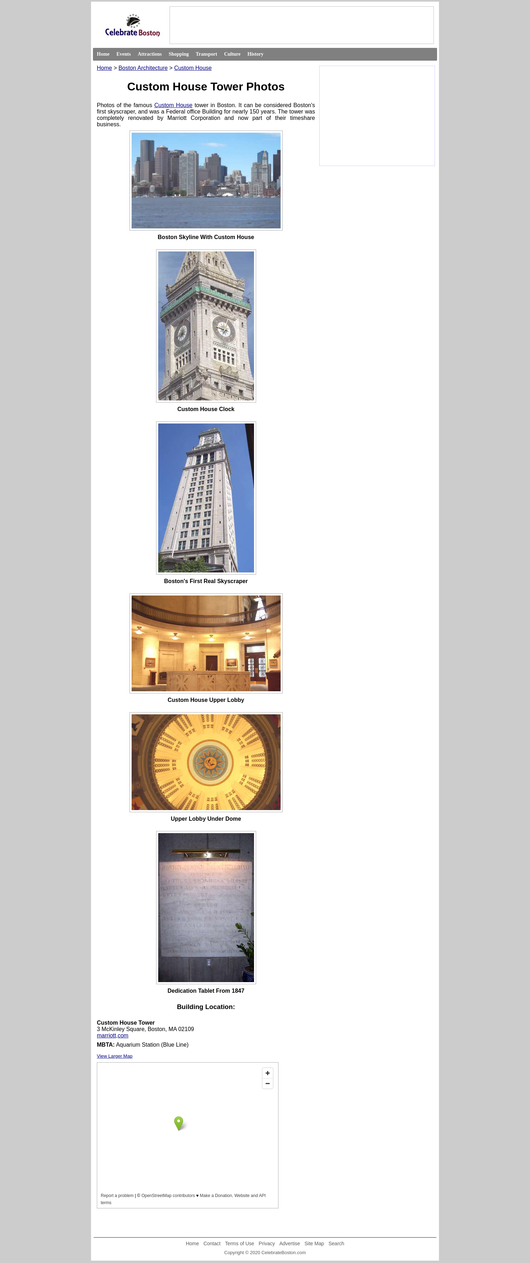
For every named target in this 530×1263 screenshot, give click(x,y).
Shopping (179, 54)
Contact (211, 1243)
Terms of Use (239, 1243)
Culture (232, 54)
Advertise (289, 1243)
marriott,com (112, 1035)
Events (123, 54)
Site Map (314, 1243)
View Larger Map (115, 1056)
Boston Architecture (143, 68)
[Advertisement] (301, 25)
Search (336, 1243)
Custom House (193, 68)
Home (103, 54)
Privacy (267, 1243)
